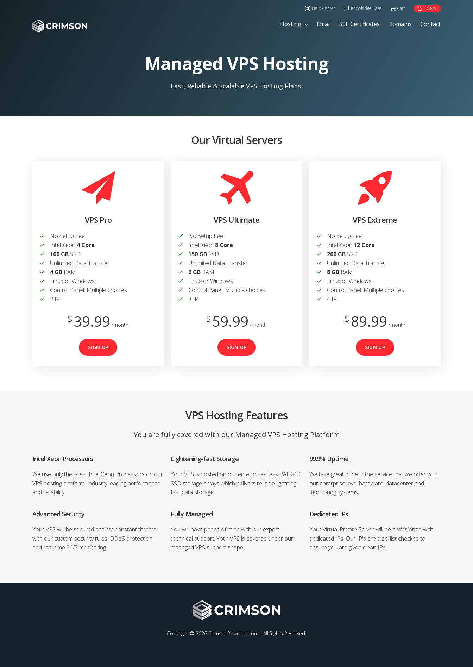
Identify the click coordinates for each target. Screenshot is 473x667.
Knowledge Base (366, 8)
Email (324, 24)
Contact (430, 24)
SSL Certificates (359, 24)
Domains (400, 24)
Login (430, 8)
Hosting (290, 24)
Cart (401, 8)
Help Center (323, 8)
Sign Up (98, 347)
